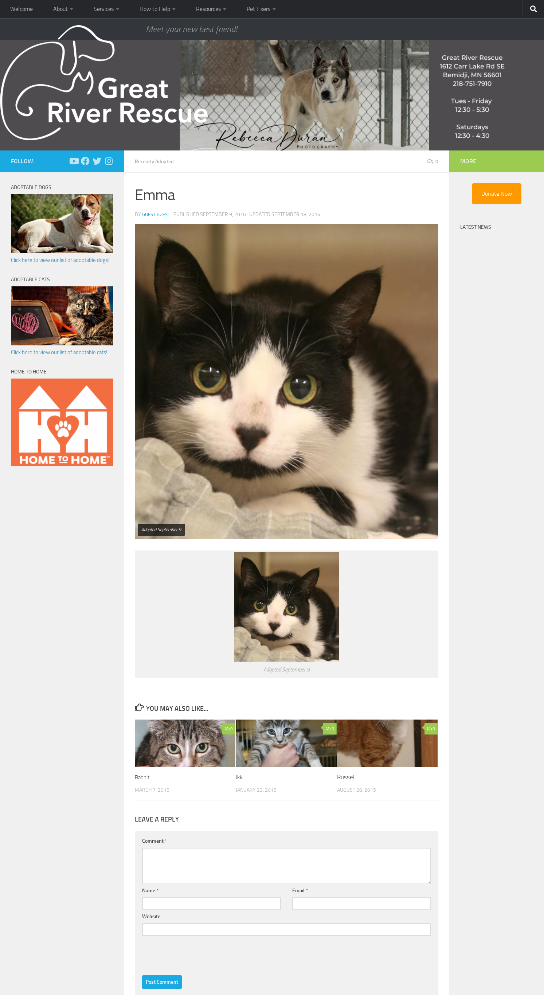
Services (104, 8)
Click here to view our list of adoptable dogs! (60, 260)
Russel (346, 776)
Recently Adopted (157, 161)
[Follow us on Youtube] (73, 161)
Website (151, 916)
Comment (154, 841)
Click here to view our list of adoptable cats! (59, 352)
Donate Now (496, 193)
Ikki (240, 776)
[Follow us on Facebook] (85, 161)
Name (150, 890)
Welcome (21, 8)
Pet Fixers (258, 8)
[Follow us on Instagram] (108, 161)
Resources (208, 8)
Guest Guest (157, 214)
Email (300, 890)
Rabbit (143, 776)
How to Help (155, 8)
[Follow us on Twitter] (97, 161)
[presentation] (197, 953)
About (60, 8)
